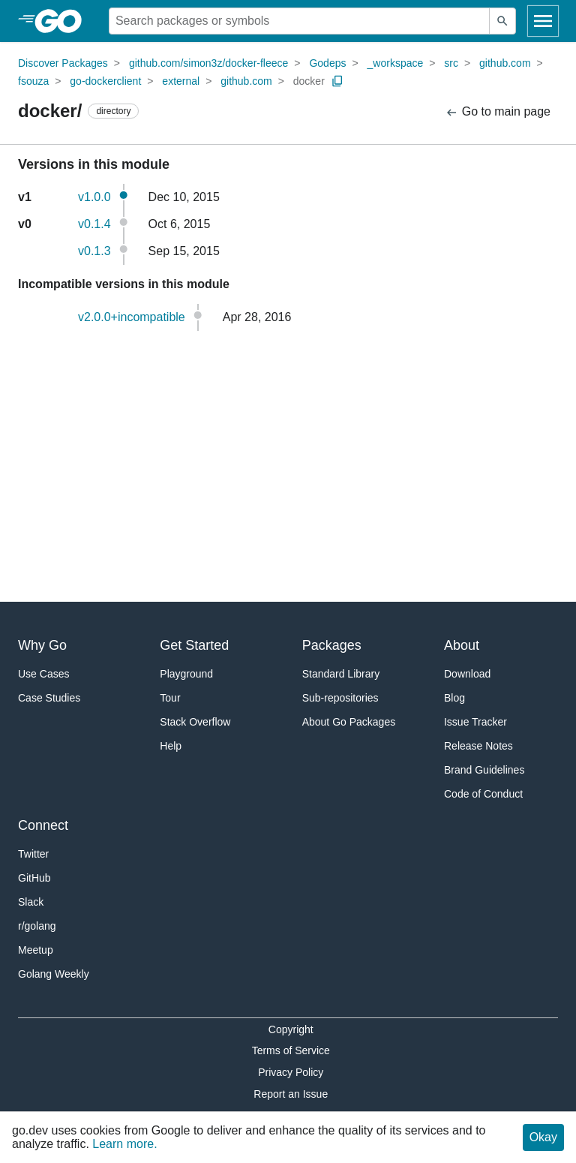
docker (309, 81)
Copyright (291, 1029)
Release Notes (478, 746)
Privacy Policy (290, 1072)
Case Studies (49, 698)
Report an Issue (291, 1094)
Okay (543, 1137)
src (451, 63)
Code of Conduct (483, 794)
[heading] (63, 21)
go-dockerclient (105, 81)
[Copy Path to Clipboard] (337, 81)
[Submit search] (502, 21)
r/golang (37, 926)
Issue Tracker (475, 722)
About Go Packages (349, 722)
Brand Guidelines (484, 770)
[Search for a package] (299, 21)
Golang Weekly (53, 974)
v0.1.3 (94, 251)
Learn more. (124, 1143)
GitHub (34, 878)
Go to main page (497, 112)
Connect (43, 825)
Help (171, 746)
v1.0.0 (94, 197)
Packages (332, 645)
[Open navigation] (543, 21)
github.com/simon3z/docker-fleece (208, 63)
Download (467, 674)
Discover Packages (63, 63)
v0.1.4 (94, 224)
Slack (31, 902)
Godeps (327, 63)
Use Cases (43, 674)
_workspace (396, 63)
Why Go (42, 645)
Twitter (33, 854)
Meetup (35, 950)
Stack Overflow (195, 722)
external (181, 81)
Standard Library (341, 674)
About (461, 645)
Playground (186, 674)
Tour (170, 698)
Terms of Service (291, 1050)
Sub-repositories (340, 698)
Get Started (194, 645)
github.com (504, 63)
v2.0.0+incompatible (131, 317)
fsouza (33, 81)
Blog (454, 698)
